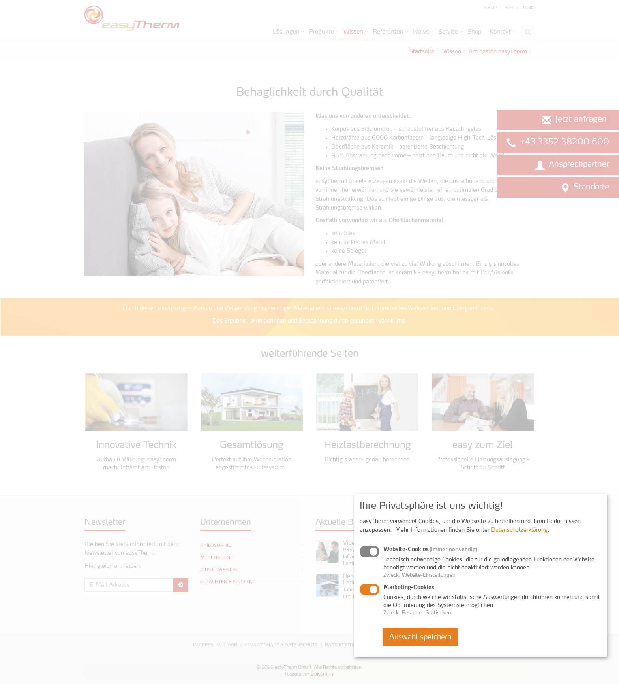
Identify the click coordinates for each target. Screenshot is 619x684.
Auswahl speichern (420, 637)
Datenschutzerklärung (519, 530)
